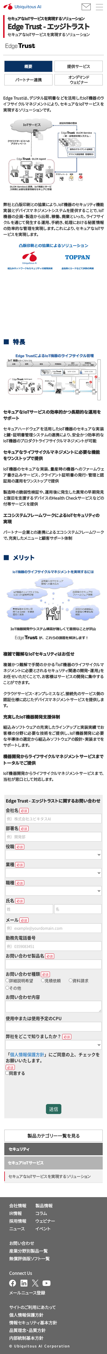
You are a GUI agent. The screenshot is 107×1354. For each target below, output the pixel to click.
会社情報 (17, 1206)
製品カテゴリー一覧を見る (53, 1135)
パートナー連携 (28, 80)
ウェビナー (45, 1221)
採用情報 (17, 1221)
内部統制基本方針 (26, 1338)
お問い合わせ (21, 1243)
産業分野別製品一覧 (28, 1251)
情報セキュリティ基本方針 (33, 1323)
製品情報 (44, 1206)
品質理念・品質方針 (27, 1330)
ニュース (17, 1229)
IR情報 (15, 1213)
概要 (28, 66)
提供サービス (78, 66)
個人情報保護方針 (26, 1315)
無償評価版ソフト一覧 (29, 1258)
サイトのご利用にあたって (32, 1307)
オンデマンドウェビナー (78, 79)
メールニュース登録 (27, 1293)
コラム (41, 1213)
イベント (43, 1229)
